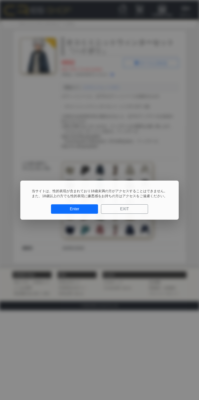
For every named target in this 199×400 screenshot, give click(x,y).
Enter (74, 209)
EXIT (124, 209)
